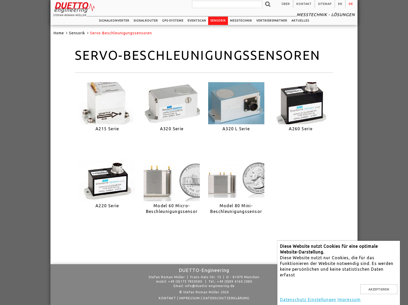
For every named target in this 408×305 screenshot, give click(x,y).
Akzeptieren (378, 289)
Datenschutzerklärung (226, 298)
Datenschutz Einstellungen (308, 299)
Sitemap (325, 3)
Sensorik (218, 20)
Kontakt (303, 3)
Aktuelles (300, 20)
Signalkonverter (114, 20)
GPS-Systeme (172, 20)
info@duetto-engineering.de (210, 286)
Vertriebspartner (271, 20)
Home (59, 33)
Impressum (189, 298)
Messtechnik (241, 20)
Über (286, 3)
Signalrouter (145, 20)
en (340, 3)
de (351, 3)
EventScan (197, 20)
